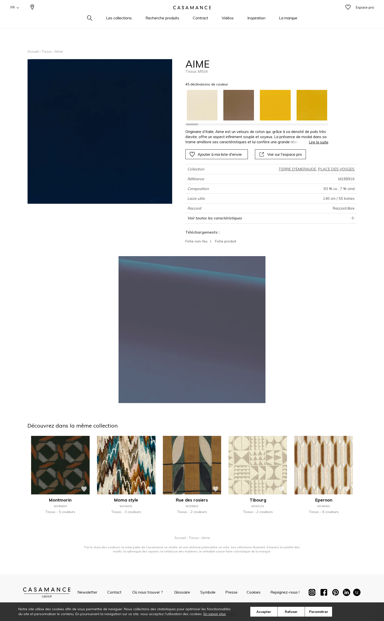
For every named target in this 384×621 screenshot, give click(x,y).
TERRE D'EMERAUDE (297, 169)
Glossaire (182, 592)
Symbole (208, 592)
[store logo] (192, 15)
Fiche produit (225, 241)
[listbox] (254, 105)
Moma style (126, 500)
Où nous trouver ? (147, 592)
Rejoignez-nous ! (285, 592)
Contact (114, 592)
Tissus (47, 51)
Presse (231, 592)
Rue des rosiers (192, 500)
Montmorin (60, 500)
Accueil (33, 51)
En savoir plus (215, 614)
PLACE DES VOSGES (336, 169)
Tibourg (258, 500)
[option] (202, 105)
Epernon (323, 500)
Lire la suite (318, 142)
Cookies (254, 592)
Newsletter (87, 592)
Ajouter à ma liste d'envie (215, 154)
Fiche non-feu (196, 241)
